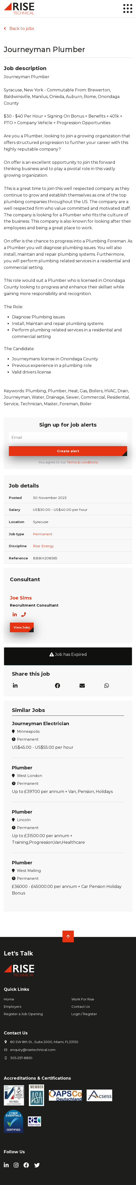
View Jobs (22, 627)
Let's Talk (18, 953)
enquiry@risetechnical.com (32, 1050)
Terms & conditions (82, 462)
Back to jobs (21, 28)
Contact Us (80, 1006)
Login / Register (84, 1014)
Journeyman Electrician (40, 723)
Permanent (42, 534)
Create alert (68, 451)
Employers (12, 1006)
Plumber (22, 768)
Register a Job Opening (23, 1014)
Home (9, 999)
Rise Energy (43, 546)
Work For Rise (82, 999)
